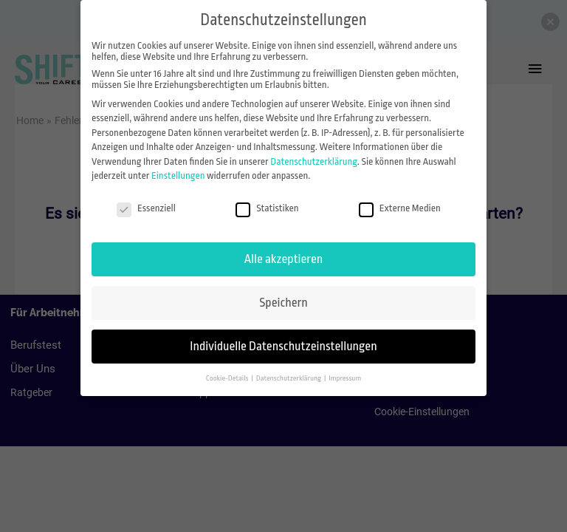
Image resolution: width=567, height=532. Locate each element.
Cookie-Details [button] (228, 378)
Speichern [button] (283, 303)
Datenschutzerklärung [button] (289, 378)
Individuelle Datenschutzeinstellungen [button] (283, 346)
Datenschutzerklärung (313, 161)
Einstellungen (178, 175)
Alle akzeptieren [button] (283, 259)
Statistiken (267, 208)
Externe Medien (400, 208)
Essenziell (146, 208)
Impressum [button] (345, 378)
